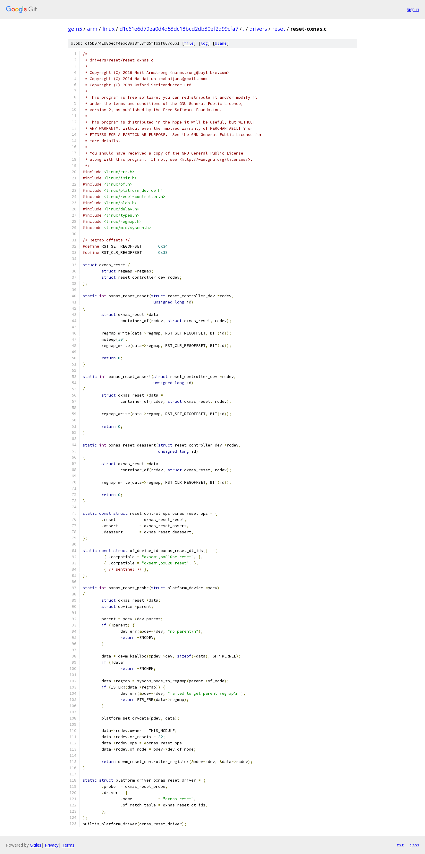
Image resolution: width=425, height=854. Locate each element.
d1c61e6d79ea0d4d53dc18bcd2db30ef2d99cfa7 (179, 28)
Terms (68, 845)
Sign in (413, 9)
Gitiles (35, 845)
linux (108, 28)
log (204, 43)
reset (278, 28)
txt (400, 844)
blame (221, 43)
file (189, 43)
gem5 (75, 28)
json (414, 844)
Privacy (51, 845)
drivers (258, 28)
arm (92, 28)
